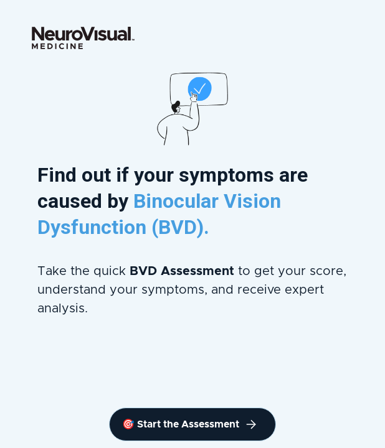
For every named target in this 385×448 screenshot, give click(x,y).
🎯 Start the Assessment (189, 424)
